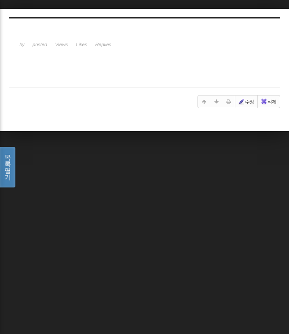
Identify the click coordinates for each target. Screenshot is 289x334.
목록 (7, 167)
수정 (246, 101)
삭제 (268, 101)
